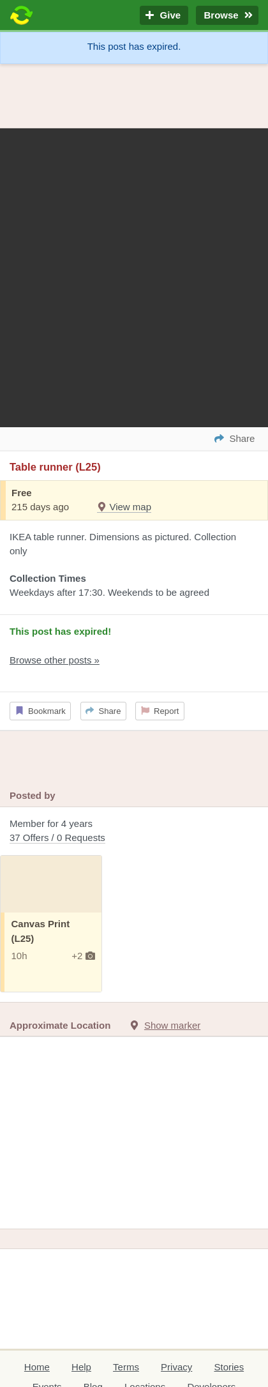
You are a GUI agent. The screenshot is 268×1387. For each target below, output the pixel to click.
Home (37, 1366)
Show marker (172, 1025)
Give (164, 15)
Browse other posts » (55, 660)
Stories (229, 1366)
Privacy (176, 1366)
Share (103, 711)
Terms (126, 1366)
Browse (227, 15)
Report (160, 711)
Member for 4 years (134, 831)
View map (124, 506)
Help (81, 1366)
